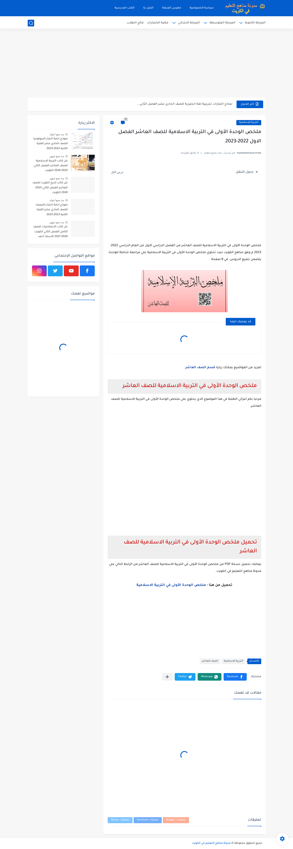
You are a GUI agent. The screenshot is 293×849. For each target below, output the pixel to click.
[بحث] (31, 23)
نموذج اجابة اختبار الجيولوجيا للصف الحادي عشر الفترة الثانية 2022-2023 (50, 143)
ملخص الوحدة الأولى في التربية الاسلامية (171, 585)
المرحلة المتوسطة (222, 22)
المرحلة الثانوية (255, 22)
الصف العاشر (210, 661)
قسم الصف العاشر (200, 367)
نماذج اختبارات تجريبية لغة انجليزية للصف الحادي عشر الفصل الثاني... (184, 104)
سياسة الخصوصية (202, 8)
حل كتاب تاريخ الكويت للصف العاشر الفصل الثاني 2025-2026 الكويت (50, 187)
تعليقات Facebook (148, 820)
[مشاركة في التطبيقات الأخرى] (167, 677)
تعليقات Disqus (120, 820)
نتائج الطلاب (135, 22)
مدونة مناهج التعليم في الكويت (211, 843)
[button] (235, 677)
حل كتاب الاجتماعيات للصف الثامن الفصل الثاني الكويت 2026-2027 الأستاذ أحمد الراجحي (50, 232)
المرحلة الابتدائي (189, 22)
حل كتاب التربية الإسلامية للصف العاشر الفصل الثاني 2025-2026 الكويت (51, 165)
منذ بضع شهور (56, 156)
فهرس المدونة (171, 8)
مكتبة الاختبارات (157, 22)
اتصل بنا (148, 8)
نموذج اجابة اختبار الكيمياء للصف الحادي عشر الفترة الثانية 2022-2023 (52, 209)
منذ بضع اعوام (57, 134)
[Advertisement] (147, 64)
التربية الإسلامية (248, 122)
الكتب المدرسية (124, 8)
